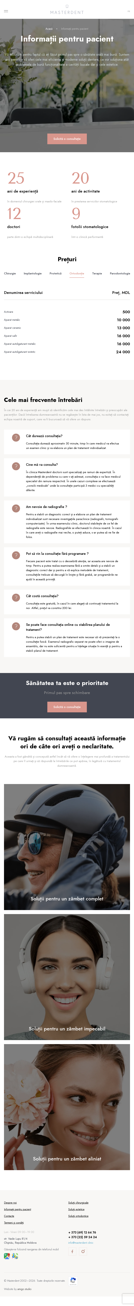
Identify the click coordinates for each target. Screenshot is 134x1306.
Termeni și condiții (14, 1232)
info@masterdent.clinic (80, 1252)
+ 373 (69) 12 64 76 (82, 1242)
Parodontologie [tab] (121, 278)
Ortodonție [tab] (77, 278)
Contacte (9, 1225)
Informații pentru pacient (17, 1219)
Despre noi (10, 1212)
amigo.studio (25, 1298)
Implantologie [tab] (33, 278)
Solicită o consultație (67, 139)
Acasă (49, 29)
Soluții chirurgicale (78, 1212)
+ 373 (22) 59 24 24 (82, 1246)
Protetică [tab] (56, 278)
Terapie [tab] (98, 278)
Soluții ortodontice (78, 1225)
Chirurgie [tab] (10, 278)
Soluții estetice (76, 1219)
